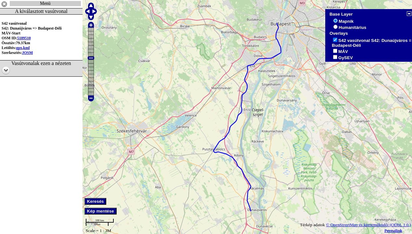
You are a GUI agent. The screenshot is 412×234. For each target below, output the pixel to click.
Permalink (393, 230)
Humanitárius (352, 27)
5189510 (24, 38)
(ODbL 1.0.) (400, 224)
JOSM (27, 52)
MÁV (343, 51)
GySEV (345, 57)
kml (26, 48)
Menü (45, 3)
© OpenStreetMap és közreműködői (358, 224)
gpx (19, 48)
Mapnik (346, 21)
